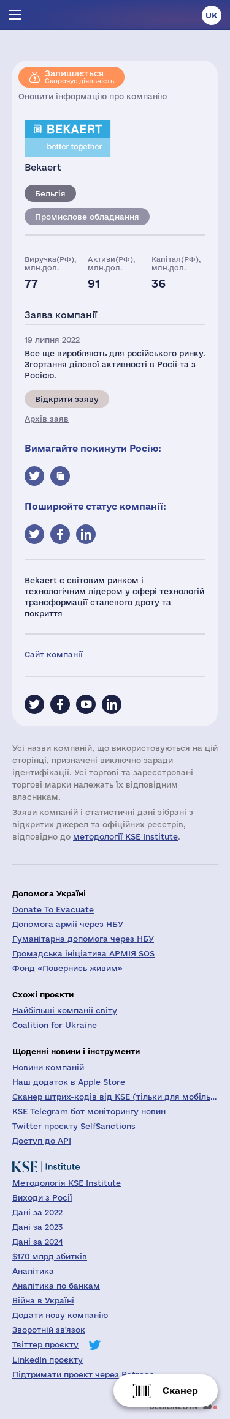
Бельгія (50, 193)
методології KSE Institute (125, 836)
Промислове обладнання (87, 216)
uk (211, 15)
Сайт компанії (54, 654)
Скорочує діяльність (79, 76)
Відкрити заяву (67, 399)
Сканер (180, 1390)
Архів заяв (47, 418)
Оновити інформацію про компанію (92, 96)
